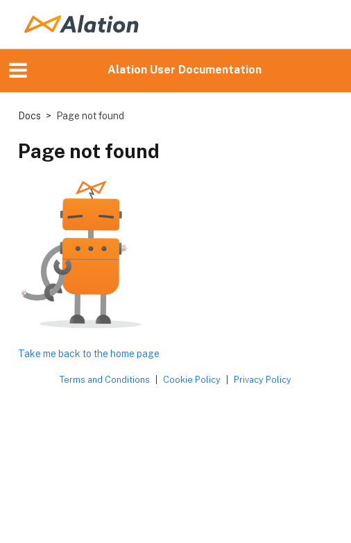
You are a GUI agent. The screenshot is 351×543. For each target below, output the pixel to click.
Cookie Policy (192, 379)
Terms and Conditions (105, 379)
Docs (29, 115)
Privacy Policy (262, 379)
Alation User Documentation (185, 69)
